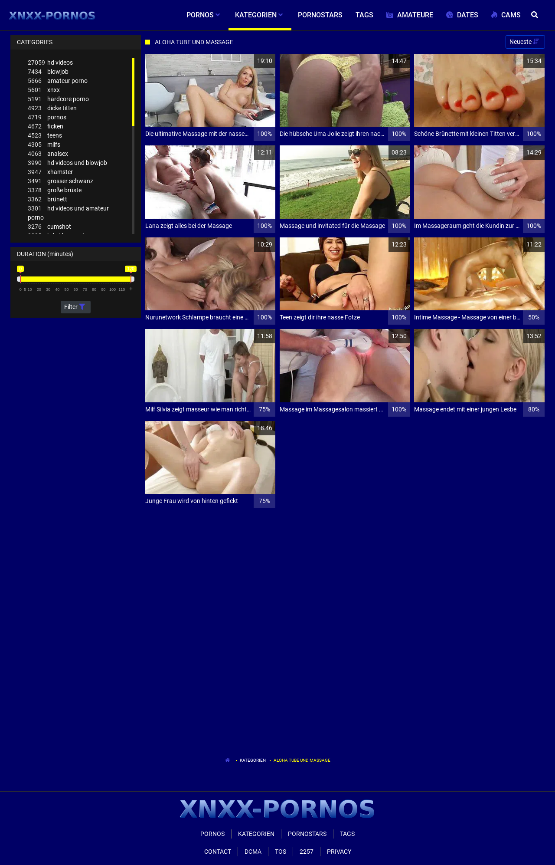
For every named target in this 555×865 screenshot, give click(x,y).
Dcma (253, 851)
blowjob (48, 71)
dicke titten (52, 108)
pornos (47, 117)
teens (45, 135)
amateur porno (58, 81)
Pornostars (307, 833)
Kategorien (253, 760)
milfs (44, 144)
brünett (47, 199)
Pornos (212, 833)
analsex (48, 153)
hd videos (50, 62)
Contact (217, 851)
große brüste (55, 190)
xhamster (50, 172)
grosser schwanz (60, 181)
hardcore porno (58, 99)
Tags (347, 833)
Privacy (339, 851)
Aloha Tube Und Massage (302, 760)
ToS (280, 851)
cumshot (49, 226)
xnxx (44, 90)
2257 (306, 851)
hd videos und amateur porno (68, 212)
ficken (45, 126)
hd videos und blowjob (67, 163)
